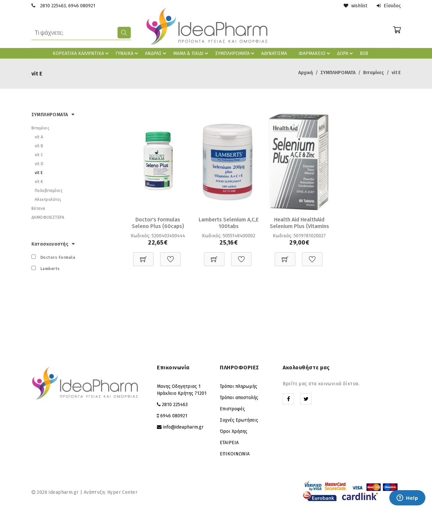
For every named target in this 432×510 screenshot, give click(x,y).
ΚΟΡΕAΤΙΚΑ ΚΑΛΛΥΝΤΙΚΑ (82, 53)
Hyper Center (122, 492)
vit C (39, 155)
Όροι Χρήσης (233, 431)
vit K (39, 181)
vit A (39, 137)
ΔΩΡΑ (346, 53)
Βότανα (38, 208)
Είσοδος (389, 6)
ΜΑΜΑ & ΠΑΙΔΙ (191, 53)
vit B (39, 146)
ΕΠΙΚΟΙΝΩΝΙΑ (235, 454)
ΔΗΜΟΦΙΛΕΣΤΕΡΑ (48, 217)
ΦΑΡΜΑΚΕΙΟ (315, 53)
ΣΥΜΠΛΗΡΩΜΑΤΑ (235, 53)
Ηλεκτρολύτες (48, 199)
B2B (364, 53)
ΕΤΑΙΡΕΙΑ (229, 442)
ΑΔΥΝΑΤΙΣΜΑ (274, 53)
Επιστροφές (232, 409)
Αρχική (305, 72)
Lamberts (50, 268)
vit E (396, 72)
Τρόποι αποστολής (239, 397)
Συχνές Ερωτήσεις (239, 420)
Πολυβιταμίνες (49, 190)
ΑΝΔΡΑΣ (156, 53)
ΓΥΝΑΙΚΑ (128, 53)
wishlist (355, 6)
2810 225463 (53, 6)
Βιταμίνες (373, 72)
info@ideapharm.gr (183, 427)
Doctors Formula (57, 257)
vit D (39, 164)
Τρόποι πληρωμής (238, 386)
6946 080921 (81, 6)
